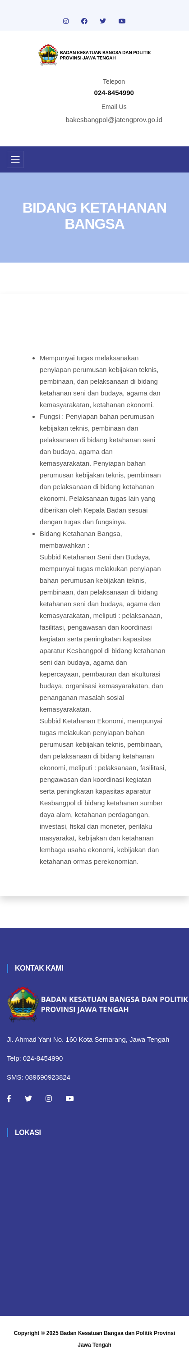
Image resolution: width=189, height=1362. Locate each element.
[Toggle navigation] (15, 159)
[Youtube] (70, 1098)
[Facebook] (9, 1098)
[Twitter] (28, 1098)
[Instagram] (49, 1098)
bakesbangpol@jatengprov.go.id (114, 119)
